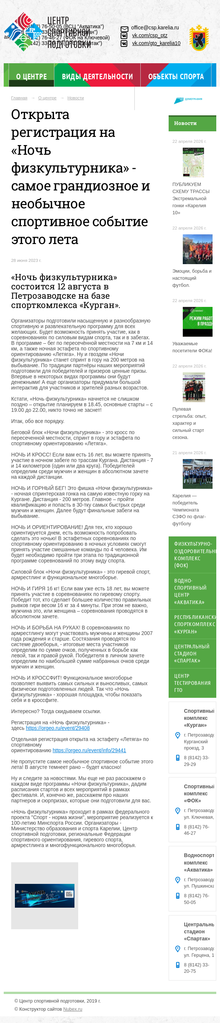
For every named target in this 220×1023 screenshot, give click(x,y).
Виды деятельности (97, 76)
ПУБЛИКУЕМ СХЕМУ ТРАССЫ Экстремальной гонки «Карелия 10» (191, 198)
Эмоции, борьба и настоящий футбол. (191, 278)
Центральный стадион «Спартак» (192, 653)
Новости (75, 98)
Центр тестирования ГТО (192, 682)
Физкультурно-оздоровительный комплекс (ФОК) (195, 554)
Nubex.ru (72, 1009)
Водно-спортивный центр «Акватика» (190, 591)
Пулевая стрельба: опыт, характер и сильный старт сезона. (189, 423)
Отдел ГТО (109, 99)
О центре (31, 76)
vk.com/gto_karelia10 (156, 43)
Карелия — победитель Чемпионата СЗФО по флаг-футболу (189, 510)
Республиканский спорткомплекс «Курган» (195, 624)
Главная (19, 98)
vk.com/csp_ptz (150, 35)
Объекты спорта (176, 76)
